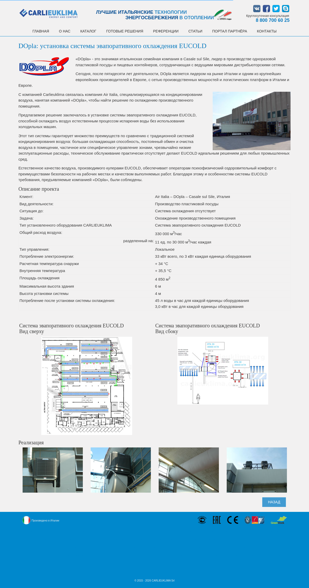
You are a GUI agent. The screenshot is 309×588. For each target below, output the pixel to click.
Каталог (88, 31)
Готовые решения (124, 31)
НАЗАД (274, 502)
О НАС (64, 31)
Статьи (195, 31)
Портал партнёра (229, 31)
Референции (166, 31)
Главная (40, 31)
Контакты (267, 31)
